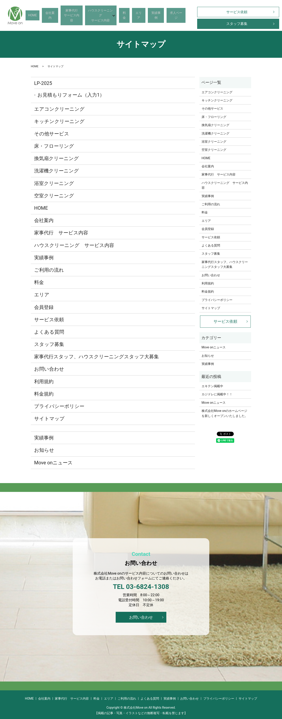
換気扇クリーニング (56, 158)
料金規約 (44, 394)
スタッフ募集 (233, 24)
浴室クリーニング (54, 183)
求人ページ (171, 15)
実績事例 (154, 15)
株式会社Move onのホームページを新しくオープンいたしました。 (225, 413)
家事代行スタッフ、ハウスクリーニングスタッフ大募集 (96, 356)
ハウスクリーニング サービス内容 (74, 245)
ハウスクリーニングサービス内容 (103, 15)
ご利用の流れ (49, 270)
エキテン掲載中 (212, 386)
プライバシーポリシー (59, 406)
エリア (139, 15)
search (185, 15)
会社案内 (57, 15)
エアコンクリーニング (59, 109)
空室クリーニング (54, 195)
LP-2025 (43, 83)
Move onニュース (53, 462)
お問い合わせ (49, 369)
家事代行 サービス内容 (61, 232)
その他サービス (51, 133)
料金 (128, 15)
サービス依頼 (233, 12)
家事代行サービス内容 (76, 15)
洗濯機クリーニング (56, 171)
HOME (43, 15)
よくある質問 (49, 332)
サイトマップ (49, 418)
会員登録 (44, 307)
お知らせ (44, 450)
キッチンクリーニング (59, 121)
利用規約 (44, 381)
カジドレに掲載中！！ (217, 394)
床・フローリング (54, 146)
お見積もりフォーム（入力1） (70, 95)
